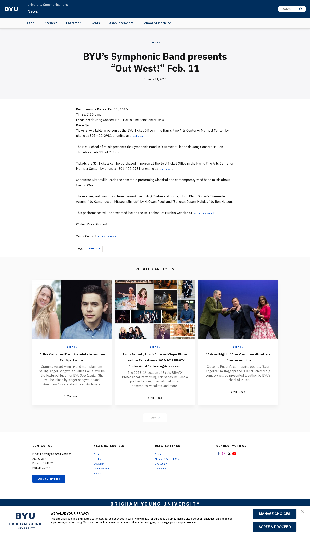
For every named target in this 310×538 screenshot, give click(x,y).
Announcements (121, 23)
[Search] (292, 9)
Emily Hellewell (109, 236)
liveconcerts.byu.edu (208, 213)
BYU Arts (94, 248)
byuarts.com (139, 136)
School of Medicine (157, 23)
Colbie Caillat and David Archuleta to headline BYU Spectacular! (72, 359)
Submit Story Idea (53, 491)
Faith (30, 23)
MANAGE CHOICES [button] (274, 513)
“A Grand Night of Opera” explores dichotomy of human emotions (238, 359)
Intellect (50, 23)
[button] (303, 512)
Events (95, 23)
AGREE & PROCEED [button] (275, 527)
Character (73, 23)
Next (155, 429)
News (33, 11)
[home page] (11, 9)
